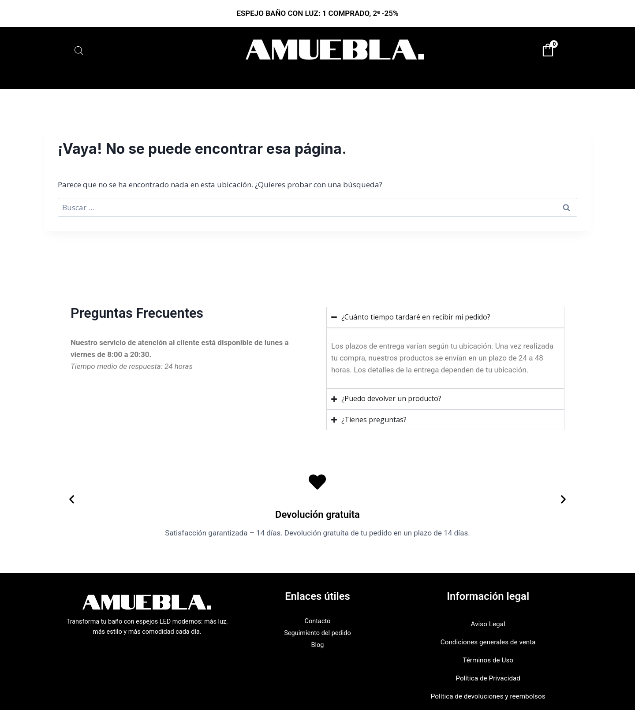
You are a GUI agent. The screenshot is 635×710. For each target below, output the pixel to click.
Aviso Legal (488, 624)
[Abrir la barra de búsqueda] (79, 50)
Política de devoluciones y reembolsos (488, 696)
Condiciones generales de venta (488, 642)
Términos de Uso (488, 660)
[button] (71, 499)
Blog (317, 645)
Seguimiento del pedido (317, 633)
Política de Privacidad (488, 678)
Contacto (318, 621)
